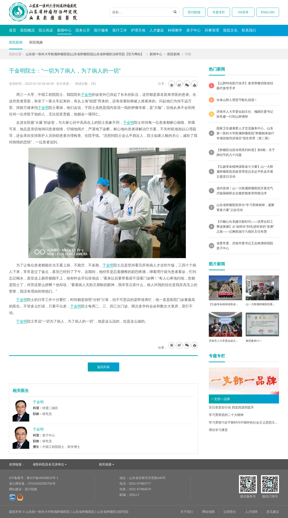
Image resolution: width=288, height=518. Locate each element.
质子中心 (193, 30)
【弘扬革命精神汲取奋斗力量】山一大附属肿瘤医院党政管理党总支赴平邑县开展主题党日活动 (241, 171)
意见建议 (272, 511)
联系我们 (249, 30)
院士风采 (46, 30)
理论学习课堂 (218, 430)
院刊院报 (194, 12)
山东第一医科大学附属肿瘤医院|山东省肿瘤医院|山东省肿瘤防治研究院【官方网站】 (85, 54)
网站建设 (15, 489)
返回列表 (103, 367)
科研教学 (175, 30)
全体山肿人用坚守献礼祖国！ (233, 100)
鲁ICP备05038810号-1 (33, 478)
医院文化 (230, 30)
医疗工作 (119, 30)
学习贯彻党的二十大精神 (226, 415)
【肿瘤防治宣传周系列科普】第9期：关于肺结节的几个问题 (242, 152)
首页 (12, 30)
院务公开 (83, 30)
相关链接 (105, 464)
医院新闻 (15, 42)
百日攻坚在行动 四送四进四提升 (231, 407)
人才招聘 (251, 511)
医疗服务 (101, 30)
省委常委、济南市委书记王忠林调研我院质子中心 (241, 245)
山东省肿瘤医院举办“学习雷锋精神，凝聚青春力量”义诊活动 (241, 207)
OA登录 (243, 12)
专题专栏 (218, 12)
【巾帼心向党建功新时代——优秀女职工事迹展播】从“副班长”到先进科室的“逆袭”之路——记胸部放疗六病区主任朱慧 (241, 226)
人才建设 (156, 30)
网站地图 (208, 511)
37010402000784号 (32, 483)
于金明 (86, 94)
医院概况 (27, 30)
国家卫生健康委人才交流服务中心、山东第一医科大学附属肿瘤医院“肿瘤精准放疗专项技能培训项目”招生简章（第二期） (241, 133)
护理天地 (138, 30)
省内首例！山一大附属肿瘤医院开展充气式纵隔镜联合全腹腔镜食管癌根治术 (241, 190)
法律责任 (229, 511)
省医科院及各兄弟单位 (48, 464)
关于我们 (186, 511)
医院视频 (36, 42)
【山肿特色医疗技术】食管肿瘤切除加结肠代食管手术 (241, 85)
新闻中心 (64, 30)
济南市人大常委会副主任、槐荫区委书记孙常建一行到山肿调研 (241, 114)
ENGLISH (267, 12)
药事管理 (212, 30)
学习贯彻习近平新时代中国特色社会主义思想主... (243, 422)
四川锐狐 (31, 489)
